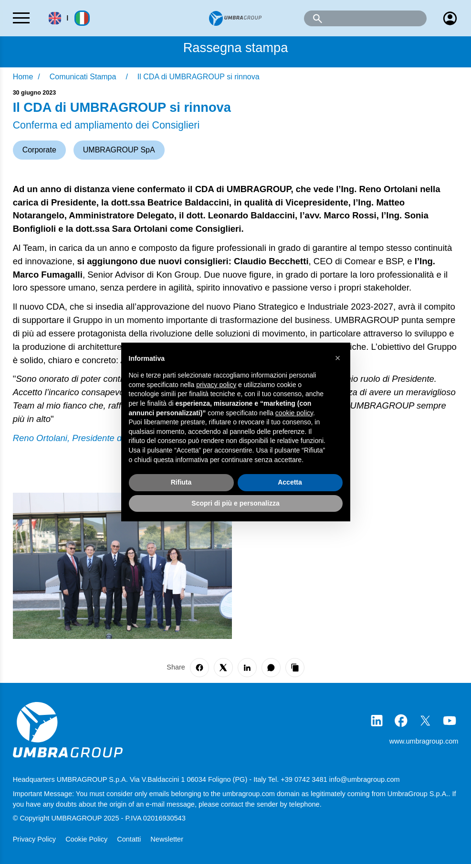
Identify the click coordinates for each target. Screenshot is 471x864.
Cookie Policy (87, 839)
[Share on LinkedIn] (247, 667)
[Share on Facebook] (199, 667)
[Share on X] (223, 667)
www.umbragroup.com (424, 741)
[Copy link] (294, 667)
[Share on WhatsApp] (271, 667)
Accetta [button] (290, 482)
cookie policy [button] (294, 413)
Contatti (130, 839)
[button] (337, 358)
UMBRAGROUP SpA (119, 150)
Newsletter (166, 839)
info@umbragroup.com (364, 779)
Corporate (39, 150)
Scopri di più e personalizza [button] (235, 503)
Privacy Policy (35, 839)
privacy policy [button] (216, 385)
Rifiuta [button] (181, 482)
